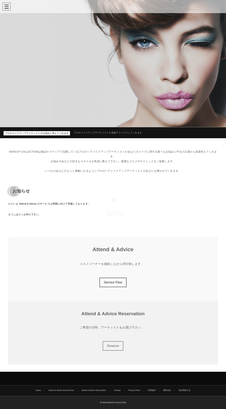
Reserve (113, 346)
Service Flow (113, 282)
